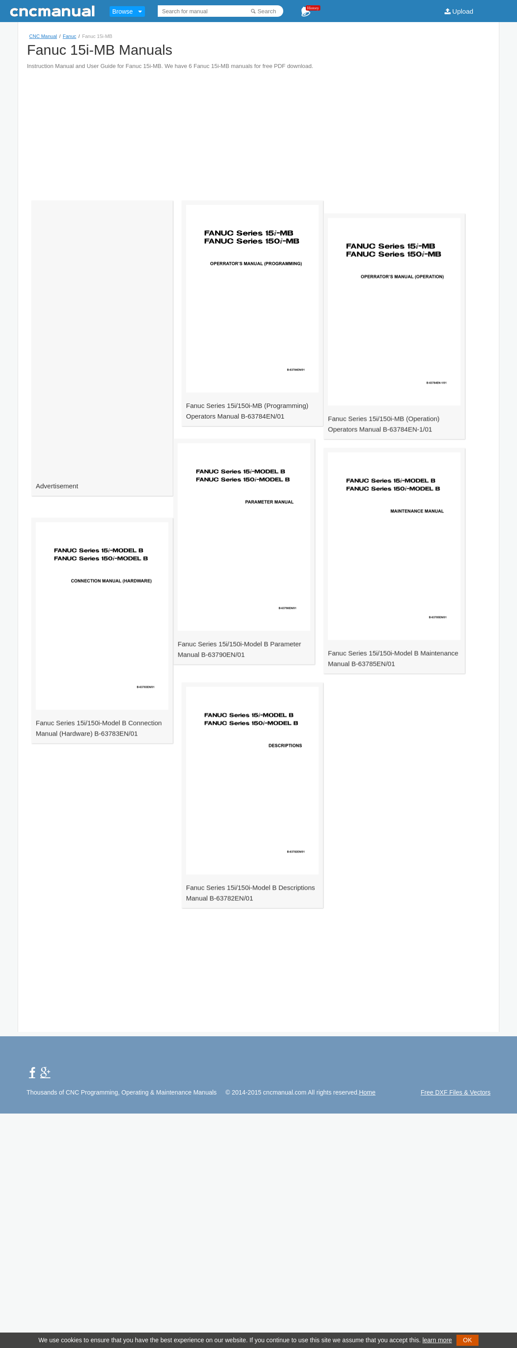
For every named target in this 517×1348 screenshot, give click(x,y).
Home (367, 1092)
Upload (463, 11)
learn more (437, 1340)
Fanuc (69, 36)
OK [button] (467, 1340)
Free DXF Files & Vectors (455, 1092)
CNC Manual (43, 36)
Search (267, 11)
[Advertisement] (257, 131)
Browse (122, 11)
